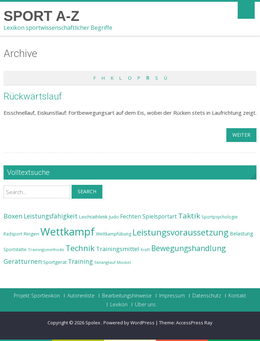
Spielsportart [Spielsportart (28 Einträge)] (159, 216)
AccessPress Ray (194, 322)
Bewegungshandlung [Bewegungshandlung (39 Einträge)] (188, 248)
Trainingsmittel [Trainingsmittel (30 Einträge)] (117, 249)
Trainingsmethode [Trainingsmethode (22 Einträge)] (46, 249)
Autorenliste (81, 295)
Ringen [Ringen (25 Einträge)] (31, 234)
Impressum (172, 295)
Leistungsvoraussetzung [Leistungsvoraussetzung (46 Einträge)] (180, 232)
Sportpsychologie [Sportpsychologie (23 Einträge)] (220, 217)
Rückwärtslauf (33, 96)
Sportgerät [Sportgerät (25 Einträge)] (55, 262)
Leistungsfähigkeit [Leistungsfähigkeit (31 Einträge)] (51, 216)
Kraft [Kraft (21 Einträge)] (145, 249)
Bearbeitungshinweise (127, 295)
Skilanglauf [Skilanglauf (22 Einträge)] (104, 262)
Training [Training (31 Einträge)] (80, 261)
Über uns (145, 304)
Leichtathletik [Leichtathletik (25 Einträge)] (93, 217)
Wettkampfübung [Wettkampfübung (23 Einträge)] (113, 234)
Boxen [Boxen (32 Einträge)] (13, 216)
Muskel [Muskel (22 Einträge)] (124, 262)
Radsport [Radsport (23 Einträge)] (13, 234)
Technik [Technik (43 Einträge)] (80, 248)
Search (87, 191)
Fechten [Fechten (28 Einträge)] (130, 216)
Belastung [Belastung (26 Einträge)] (241, 233)
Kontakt (237, 295)
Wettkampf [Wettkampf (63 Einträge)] (67, 232)
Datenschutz (206, 295)
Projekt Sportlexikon (37, 295)
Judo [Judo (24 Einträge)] (114, 217)
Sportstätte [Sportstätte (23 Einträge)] (15, 249)
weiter (241, 134)
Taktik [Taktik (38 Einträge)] (189, 216)
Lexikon (119, 304)
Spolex (93, 322)
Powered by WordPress (128, 322)
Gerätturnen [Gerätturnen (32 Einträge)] (23, 261)
